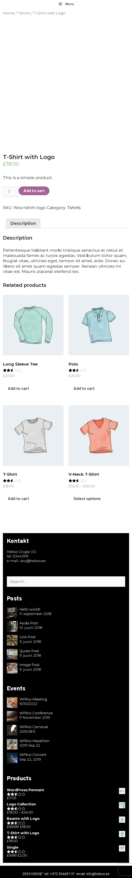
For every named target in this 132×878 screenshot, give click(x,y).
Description (23, 223)
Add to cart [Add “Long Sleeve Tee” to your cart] (18, 388)
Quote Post (29, 651)
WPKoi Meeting (33, 699)
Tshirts (24, 13)
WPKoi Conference (36, 713)
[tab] (23, 223)
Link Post (27, 637)
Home (9, 13)
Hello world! (29, 609)
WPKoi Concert (32, 755)
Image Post (29, 665)
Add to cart (34, 190)
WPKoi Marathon (34, 741)
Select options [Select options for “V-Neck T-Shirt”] (87, 498)
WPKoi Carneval (33, 727)
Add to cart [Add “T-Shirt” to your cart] (18, 498)
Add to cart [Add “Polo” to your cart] (84, 388)
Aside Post (28, 623)
